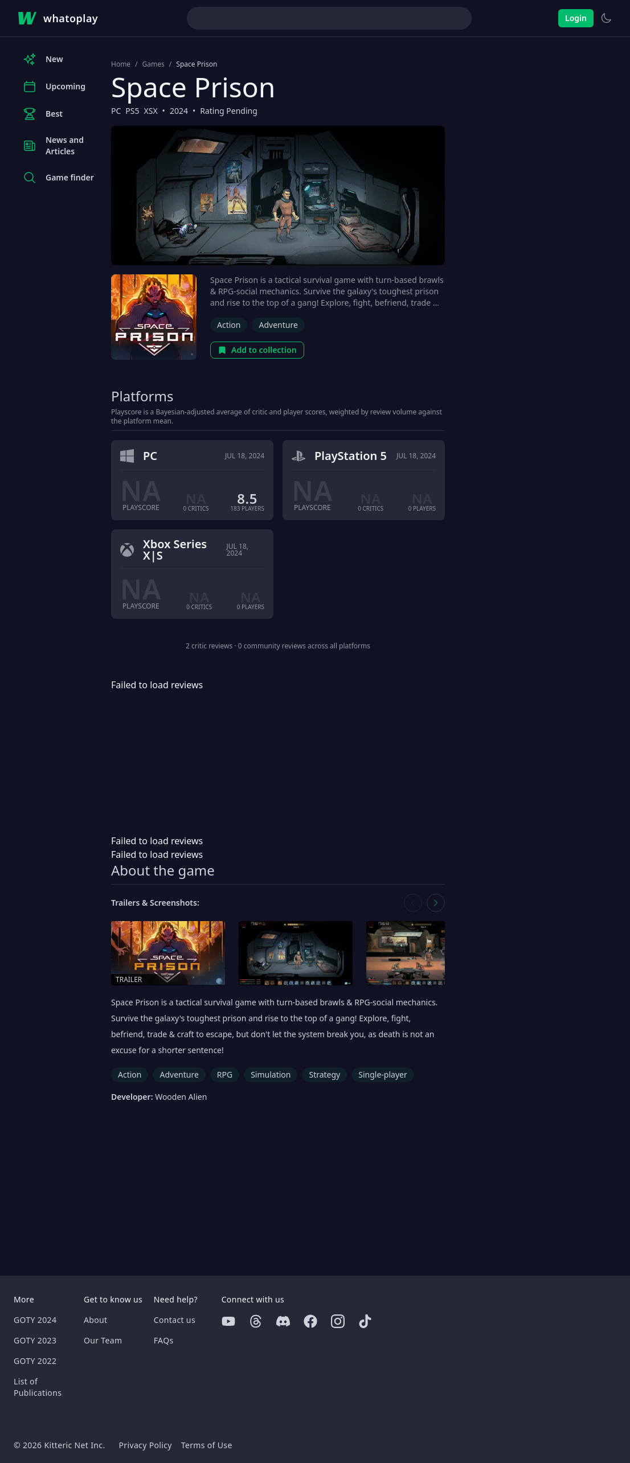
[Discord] (283, 1321)
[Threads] (256, 1321)
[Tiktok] (365, 1321)
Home (120, 64)
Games (153, 64)
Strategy (324, 1074)
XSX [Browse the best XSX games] (151, 110)
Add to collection (257, 349)
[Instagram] (338, 1321)
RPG (224, 1074)
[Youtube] (228, 1321)
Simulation (271, 1074)
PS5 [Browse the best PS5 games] (132, 110)
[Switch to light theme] (606, 18)
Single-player (382, 1074)
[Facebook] (310, 1321)
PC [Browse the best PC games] (116, 110)
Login (576, 18)
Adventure (278, 324)
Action (228, 324)
